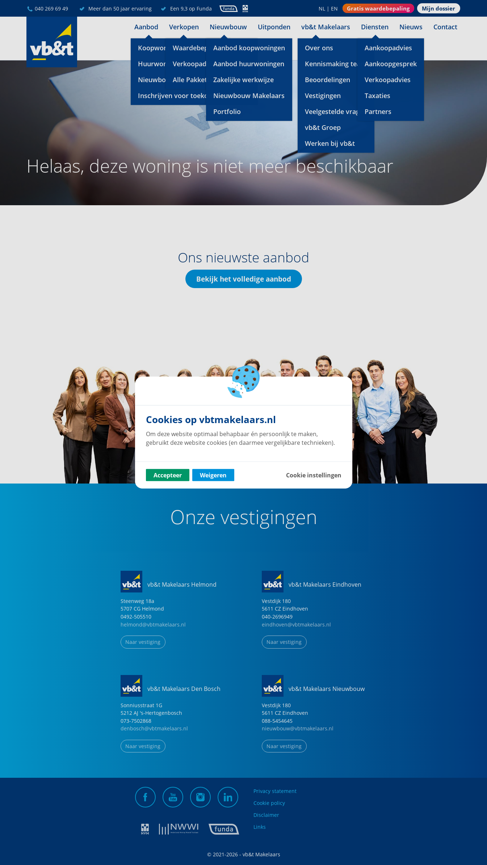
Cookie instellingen (313, 475)
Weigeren (213, 475)
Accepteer (168, 475)
